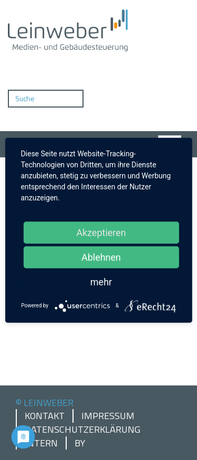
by (80, 443)
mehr (101, 281)
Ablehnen (101, 256)
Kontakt (45, 416)
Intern (41, 443)
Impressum (107, 416)
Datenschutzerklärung (82, 429)
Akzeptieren (101, 232)
